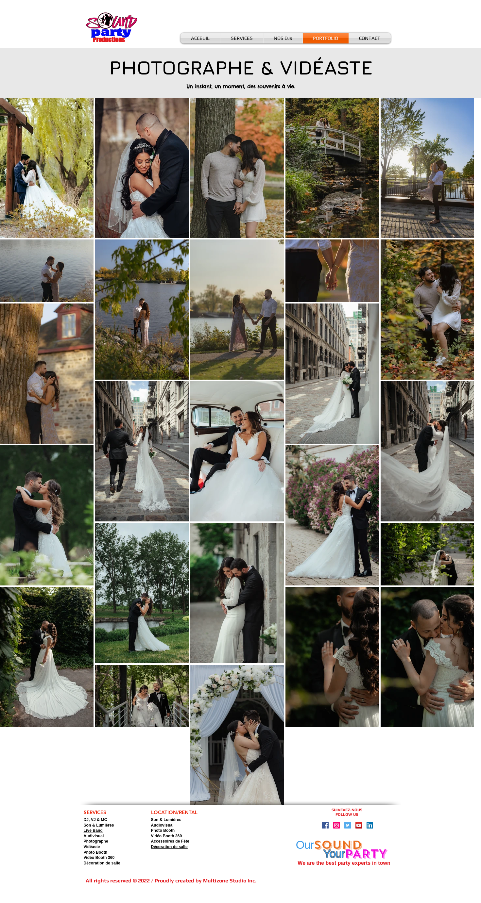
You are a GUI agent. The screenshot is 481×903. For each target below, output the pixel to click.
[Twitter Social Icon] (347, 825)
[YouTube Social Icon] (358, 825)
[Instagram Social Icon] (336, 825)
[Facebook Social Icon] (325, 825)
